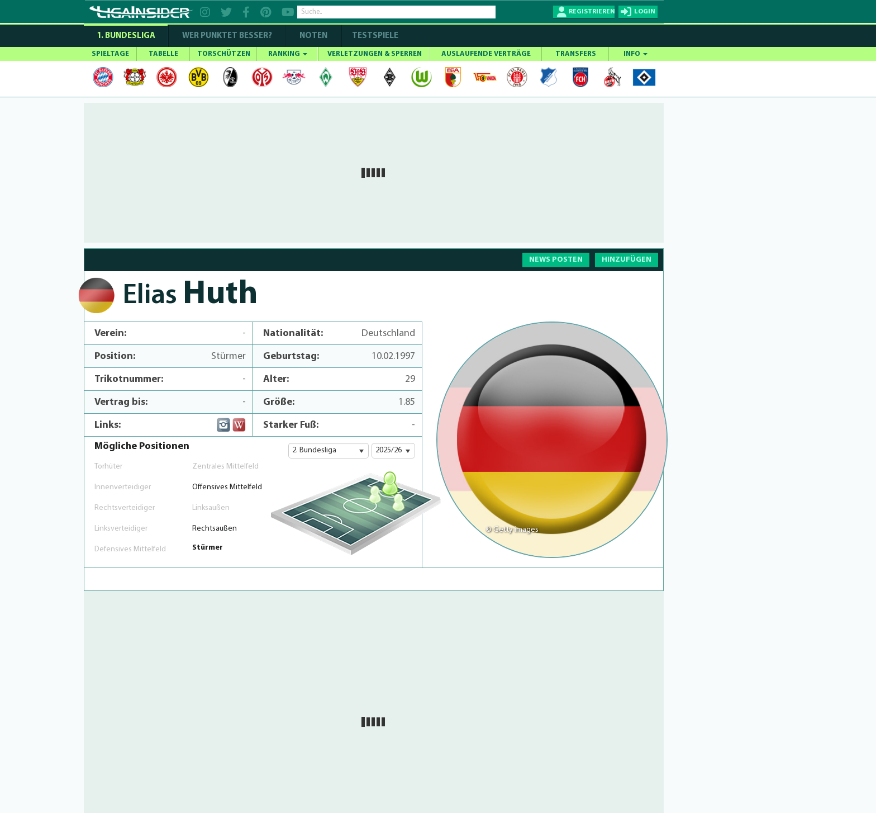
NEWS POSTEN (556, 260)
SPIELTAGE (110, 54)
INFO (635, 54)
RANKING (287, 54)
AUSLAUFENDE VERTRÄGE (486, 54)
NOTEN (313, 36)
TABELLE (163, 54)
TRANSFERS (575, 54)
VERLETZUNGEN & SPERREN (374, 54)
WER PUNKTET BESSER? (227, 36)
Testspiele (374, 36)
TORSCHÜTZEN (223, 54)
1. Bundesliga (126, 36)
